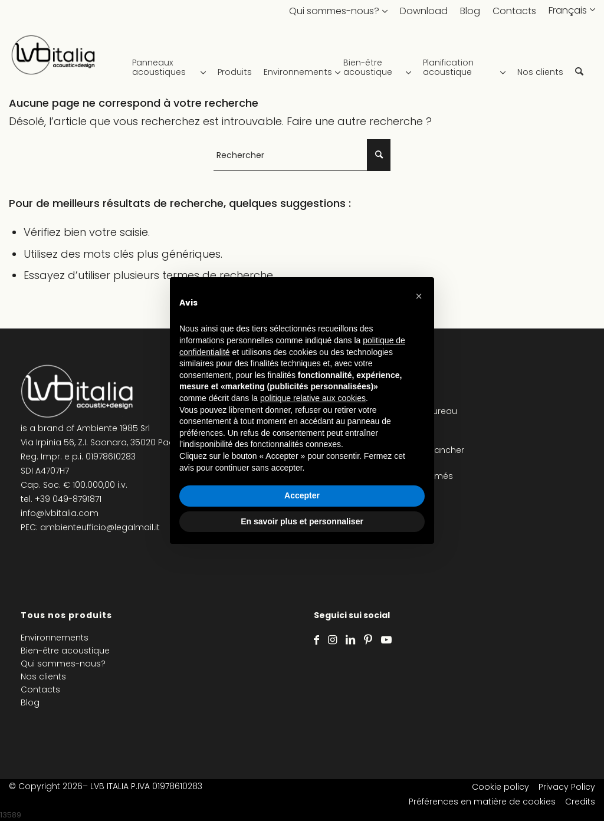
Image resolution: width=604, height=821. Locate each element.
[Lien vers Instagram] (332, 640)
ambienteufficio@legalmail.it (100, 527)
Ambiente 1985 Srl (113, 428)
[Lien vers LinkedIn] (350, 640)
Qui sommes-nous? (334, 11)
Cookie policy (500, 787)
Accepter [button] (302, 495)
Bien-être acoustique (65, 650)
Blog (470, 11)
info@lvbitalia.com (60, 513)
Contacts (514, 11)
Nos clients (43, 676)
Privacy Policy (567, 787)
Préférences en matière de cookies (482, 801)
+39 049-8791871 (68, 499)
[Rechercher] (579, 59)
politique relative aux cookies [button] (313, 398)
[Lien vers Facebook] (316, 640)
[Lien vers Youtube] (386, 640)
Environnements (54, 637)
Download (424, 11)
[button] (418, 296)
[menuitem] (172, 59)
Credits (580, 801)
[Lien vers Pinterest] (368, 640)
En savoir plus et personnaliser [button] (302, 521)
